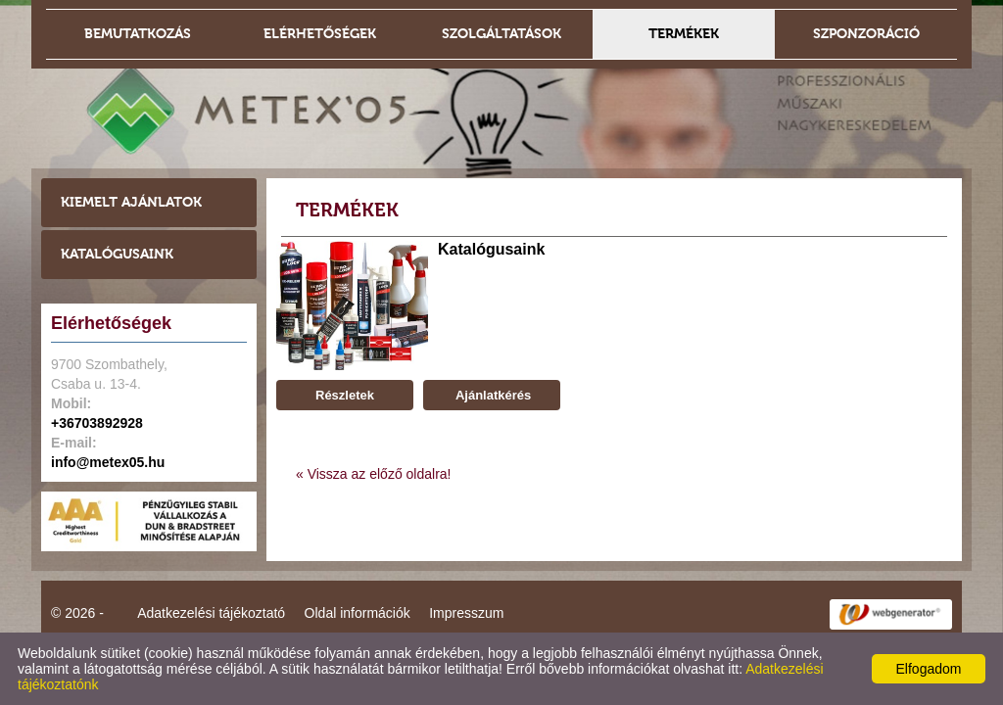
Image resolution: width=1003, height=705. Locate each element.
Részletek (344, 395)
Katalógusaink (117, 254)
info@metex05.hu (108, 462)
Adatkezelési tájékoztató (211, 613)
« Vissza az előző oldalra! (374, 474)
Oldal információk (357, 613)
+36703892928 (97, 423)
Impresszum (466, 613)
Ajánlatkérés (492, 395)
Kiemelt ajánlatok (131, 202)
